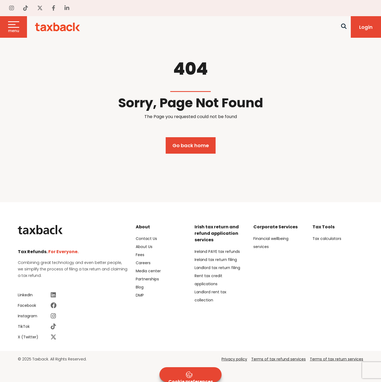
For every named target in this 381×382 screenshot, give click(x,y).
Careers (143, 263)
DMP (140, 295)
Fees (140, 254)
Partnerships (147, 279)
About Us (144, 246)
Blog (140, 287)
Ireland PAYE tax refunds (217, 251)
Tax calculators (326, 238)
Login (366, 27)
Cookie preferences (190, 376)
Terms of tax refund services (278, 359)
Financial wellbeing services (270, 242)
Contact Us (146, 238)
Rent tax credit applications (208, 280)
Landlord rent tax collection (210, 296)
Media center (148, 271)
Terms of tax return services (336, 359)
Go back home (190, 145)
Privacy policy (234, 359)
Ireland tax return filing (216, 259)
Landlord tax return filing (217, 267)
